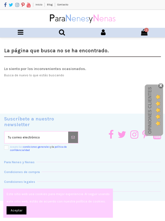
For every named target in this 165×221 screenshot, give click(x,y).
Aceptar (16, 210)
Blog (50, 4)
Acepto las (38, 148)
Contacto (62, 4)
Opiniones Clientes (150, 110)
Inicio (39, 4)
